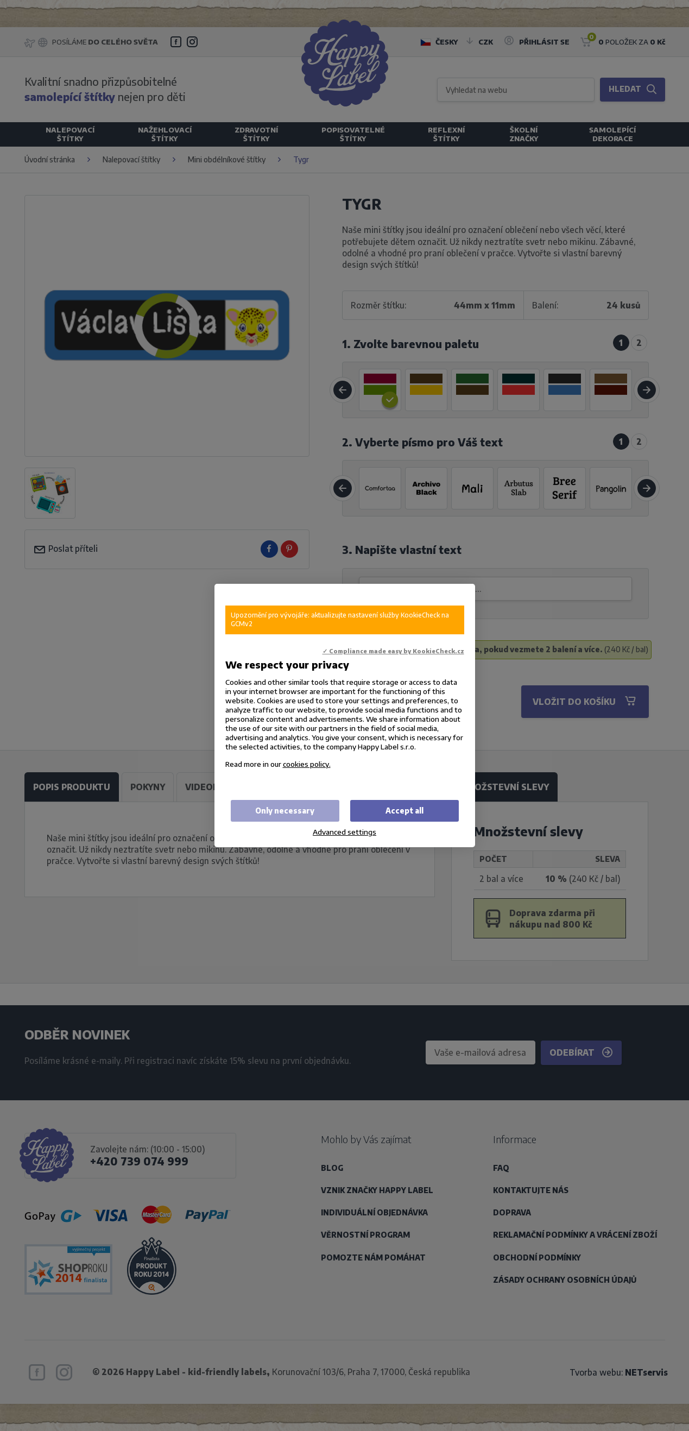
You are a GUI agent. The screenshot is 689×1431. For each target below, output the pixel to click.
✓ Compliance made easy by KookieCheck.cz (393, 650)
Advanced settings (344, 831)
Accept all (404, 810)
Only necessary (284, 810)
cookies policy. (307, 763)
